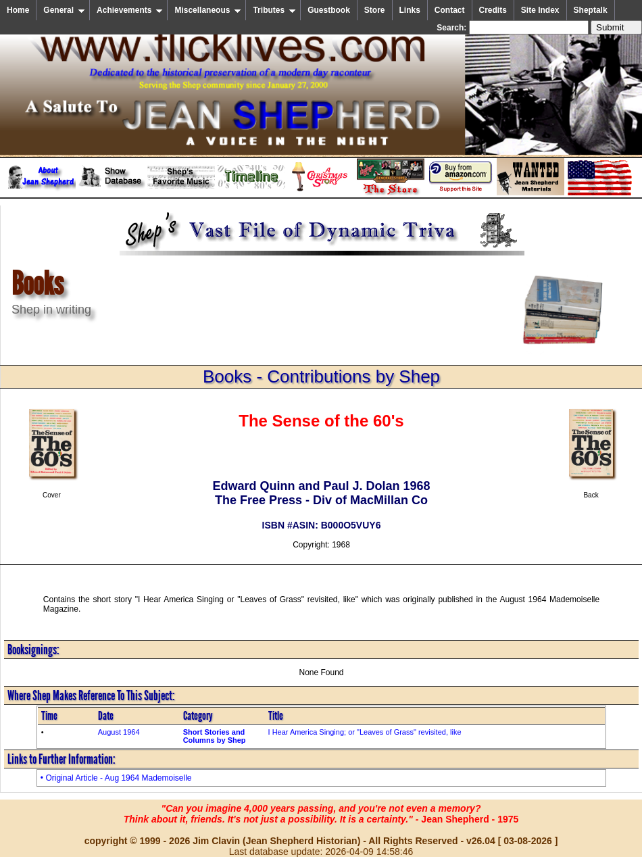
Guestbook (328, 10)
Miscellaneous (207, 10)
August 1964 (119, 732)
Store (374, 10)
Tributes (274, 10)
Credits (493, 10)
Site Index (540, 10)
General (64, 10)
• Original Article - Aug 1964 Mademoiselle (116, 778)
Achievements (130, 10)
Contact (450, 10)
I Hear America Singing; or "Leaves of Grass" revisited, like (365, 732)
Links (409, 10)
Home (18, 10)
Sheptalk (591, 10)
